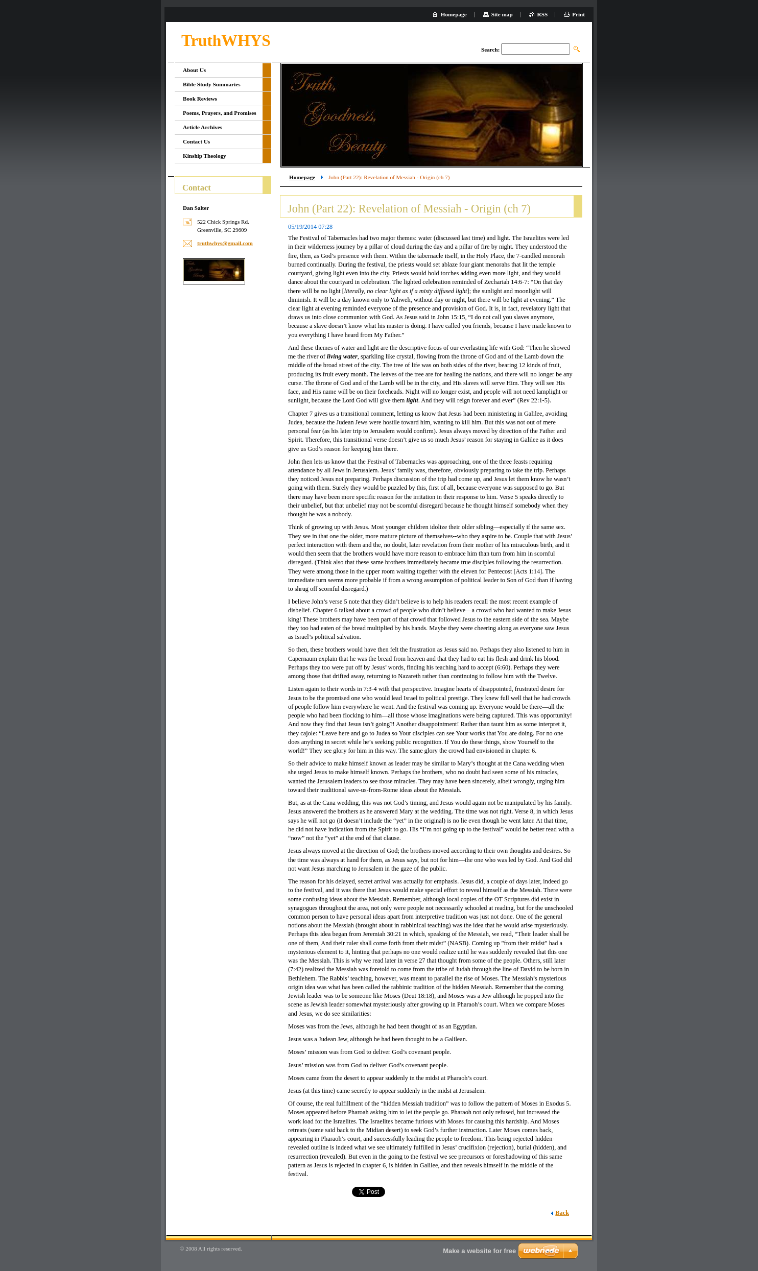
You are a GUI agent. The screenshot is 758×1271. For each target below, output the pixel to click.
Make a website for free (479, 1251)
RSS (542, 14)
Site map (502, 14)
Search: (490, 49)
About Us (194, 70)
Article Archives (202, 127)
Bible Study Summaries (212, 84)
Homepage (302, 177)
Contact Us (196, 141)
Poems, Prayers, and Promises (219, 113)
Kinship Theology (204, 156)
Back (562, 1212)
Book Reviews (200, 98)
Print (578, 14)
